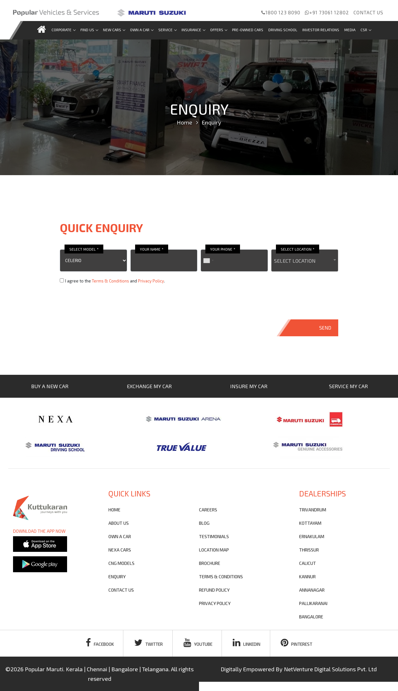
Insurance (193, 29)
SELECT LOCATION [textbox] (295, 261)
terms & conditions (221, 576)
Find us (89, 29)
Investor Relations (320, 29)
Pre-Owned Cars (247, 29)
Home (184, 122)
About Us (118, 523)
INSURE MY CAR (248, 386)
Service (167, 29)
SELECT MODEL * (84, 249)
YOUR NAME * (151, 249)
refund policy (214, 590)
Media (349, 29)
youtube (198, 642)
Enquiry (117, 576)
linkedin (247, 642)
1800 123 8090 (280, 12)
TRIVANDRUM (312, 509)
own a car (119, 536)
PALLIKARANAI (313, 603)
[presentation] (108, 301)
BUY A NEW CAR (49, 386)
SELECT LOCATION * (297, 249)
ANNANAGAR (312, 590)
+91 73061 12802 (327, 12)
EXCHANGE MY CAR (149, 386)
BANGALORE (311, 616)
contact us (121, 590)
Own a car (141, 29)
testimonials (214, 536)
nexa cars (119, 549)
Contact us (368, 12)
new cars (114, 29)
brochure (209, 563)
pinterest (298, 642)
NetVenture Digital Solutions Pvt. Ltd (330, 669)
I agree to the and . (115, 280)
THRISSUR (309, 549)
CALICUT (307, 563)
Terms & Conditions (110, 280)
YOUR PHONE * (222, 249)
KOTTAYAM (310, 523)
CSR (365, 29)
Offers (218, 29)
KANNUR (307, 576)
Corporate (63, 29)
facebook (97, 642)
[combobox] (305, 260)
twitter (147, 642)
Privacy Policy (151, 280)
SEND (325, 328)
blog (204, 523)
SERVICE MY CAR (348, 386)
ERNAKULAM (311, 536)
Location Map (214, 549)
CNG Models (121, 563)
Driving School (282, 29)
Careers (208, 509)
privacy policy (214, 603)
